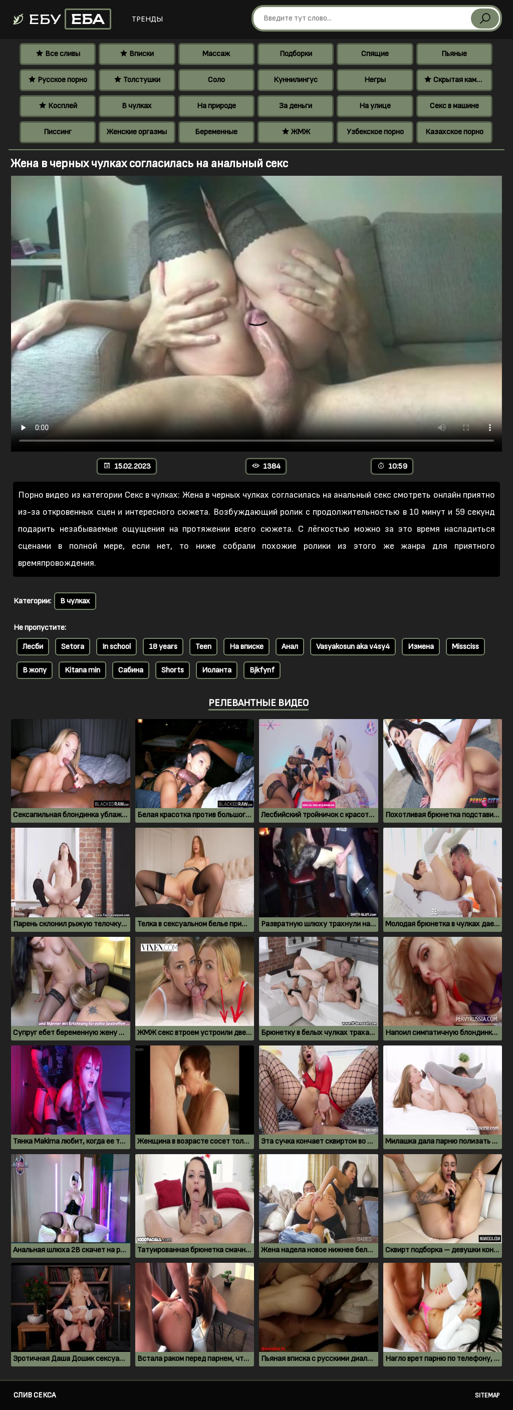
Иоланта (216, 670)
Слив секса (35, 1395)
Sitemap (487, 1395)
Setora (72, 646)
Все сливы (58, 54)
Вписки (137, 54)
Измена (421, 646)
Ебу (61, 19)
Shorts (172, 670)
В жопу (35, 670)
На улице (375, 106)
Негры (375, 80)
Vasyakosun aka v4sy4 (353, 646)
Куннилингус (296, 80)
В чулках (137, 106)
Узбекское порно (375, 132)
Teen (203, 646)
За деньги (295, 106)
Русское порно (57, 80)
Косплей (58, 106)
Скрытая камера (456, 80)
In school (116, 646)
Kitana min (82, 670)
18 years (163, 646)
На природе (216, 106)
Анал (290, 646)
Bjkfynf (262, 670)
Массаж (216, 54)
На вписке (246, 646)
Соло (216, 80)
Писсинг (58, 132)
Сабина (130, 670)
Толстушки (137, 80)
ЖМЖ (296, 132)
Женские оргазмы (137, 132)
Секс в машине (454, 106)
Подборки (296, 54)
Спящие (375, 54)
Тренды (147, 19)
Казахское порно (454, 132)
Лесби (33, 646)
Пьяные (454, 54)
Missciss (465, 646)
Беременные (216, 132)
